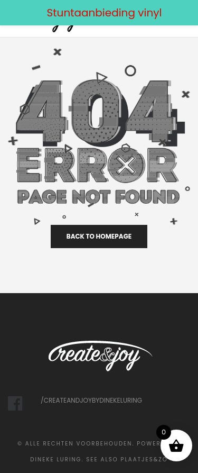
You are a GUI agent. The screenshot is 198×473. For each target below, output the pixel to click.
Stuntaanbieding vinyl (104, 12)
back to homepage (99, 236)
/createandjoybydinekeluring (91, 400)
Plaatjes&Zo (144, 459)
